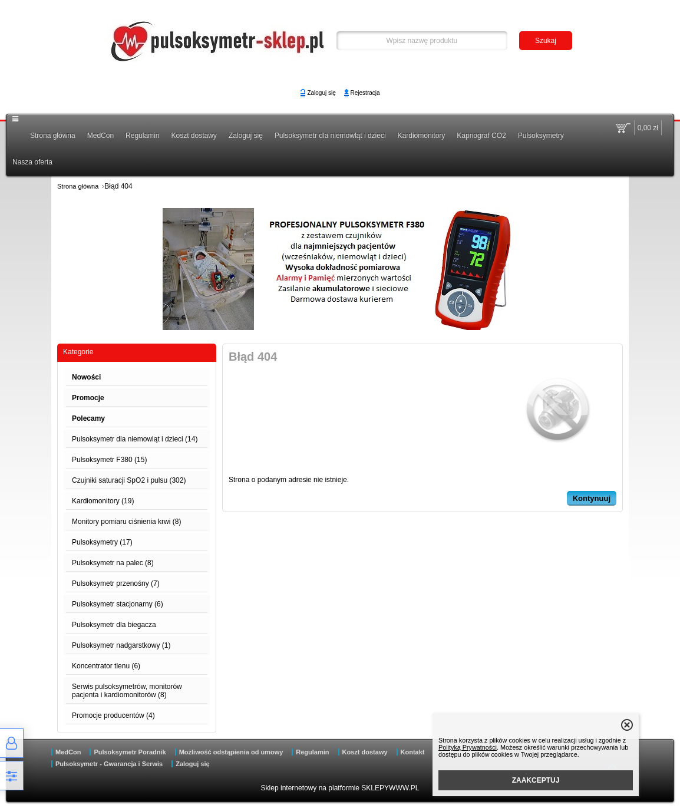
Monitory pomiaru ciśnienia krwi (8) (126, 521)
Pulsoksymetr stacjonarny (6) (117, 604)
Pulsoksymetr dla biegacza (114, 625)
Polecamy (88, 418)
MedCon (100, 135)
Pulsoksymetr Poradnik (130, 752)
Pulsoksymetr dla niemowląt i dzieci (330, 135)
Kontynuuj (591, 498)
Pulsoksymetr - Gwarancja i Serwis (109, 763)
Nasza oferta (32, 162)
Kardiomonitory (421, 135)
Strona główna (52, 135)
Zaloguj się (321, 93)
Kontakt (413, 752)
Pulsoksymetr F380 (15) (109, 460)
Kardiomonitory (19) (103, 501)
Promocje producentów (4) (113, 715)
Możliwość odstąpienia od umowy (231, 752)
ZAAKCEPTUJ (536, 780)
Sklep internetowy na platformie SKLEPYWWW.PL (340, 788)
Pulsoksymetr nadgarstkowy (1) (121, 645)
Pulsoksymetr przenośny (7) (116, 583)
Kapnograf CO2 (481, 135)
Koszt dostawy (193, 135)
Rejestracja (365, 93)
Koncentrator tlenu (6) (106, 666)
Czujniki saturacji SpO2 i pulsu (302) (129, 480)
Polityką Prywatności (467, 747)
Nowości (86, 377)
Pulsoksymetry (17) (102, 542)
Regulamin (142, 135)
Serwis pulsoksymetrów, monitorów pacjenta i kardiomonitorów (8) (127, 690)
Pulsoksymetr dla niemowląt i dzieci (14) (134, 439)
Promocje (88, 398)
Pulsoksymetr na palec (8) (113, 563)
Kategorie (78, 352)
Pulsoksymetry (541, 135)
